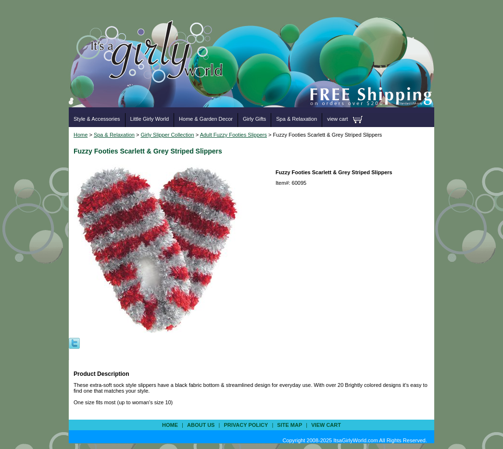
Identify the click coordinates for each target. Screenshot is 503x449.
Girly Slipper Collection (167, 135)
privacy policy (246, 425)
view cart (337, 119)
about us (200, 425)
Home (81, 135)
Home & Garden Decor (206, 119)
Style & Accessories (97, 119)
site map (289, 425)
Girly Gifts (254, 119)
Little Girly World (149, 119)
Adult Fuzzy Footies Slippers (233, 135)
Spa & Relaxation (296, 119)
